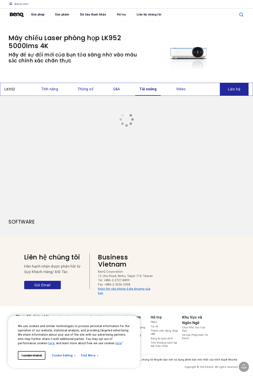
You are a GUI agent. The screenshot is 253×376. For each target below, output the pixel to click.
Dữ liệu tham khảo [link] (93, 14)
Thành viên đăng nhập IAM (164, 332)
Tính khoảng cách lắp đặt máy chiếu (164, 344)
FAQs (154, 322)
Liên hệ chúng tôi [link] (149, 14)
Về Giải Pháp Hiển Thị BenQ (195, 337)
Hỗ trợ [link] (121, 14)
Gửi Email (42, 285)
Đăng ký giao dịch (162, 338)
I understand (32, 355)
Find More (90, 355)
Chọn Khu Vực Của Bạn (193, 329)
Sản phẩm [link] (62, 14)
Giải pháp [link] (38, 14)
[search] (241, 15)
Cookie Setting (64, 355)
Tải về (154, 326)
